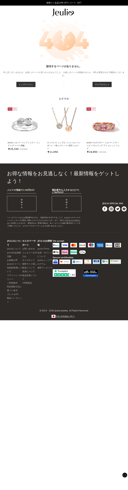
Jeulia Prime (43, 248)
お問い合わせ (28, 248)
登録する (22, 203)
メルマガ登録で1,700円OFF (21, 190)
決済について (28, 271)
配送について (28, 267)
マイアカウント (102, 84)
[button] (64, 316)
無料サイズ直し (29, 264)
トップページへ (26, 84)
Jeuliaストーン (14, 264)
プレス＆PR (12, 294)
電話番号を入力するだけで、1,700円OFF (66, 191)
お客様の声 (12, 260)
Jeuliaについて (14, 248)
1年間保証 (27, 283)
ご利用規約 (12, 283)
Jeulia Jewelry (61, 310)
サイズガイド (28, 260)
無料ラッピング (44, 267)
